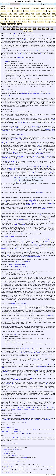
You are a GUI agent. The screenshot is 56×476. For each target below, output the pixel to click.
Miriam (41, 19)
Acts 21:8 (33, 409)
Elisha (15, 13)
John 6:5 (38, 407)
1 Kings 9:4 (39, 145)
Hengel (5, 447)
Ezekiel (38, 13)
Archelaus (51, 8)
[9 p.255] (16, 429)
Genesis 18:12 (36, 50)
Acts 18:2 (22, 419)
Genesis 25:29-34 (39, 192)
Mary (23, 19)
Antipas (35, 8)
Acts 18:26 (33, 419)
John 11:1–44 (30, 348)
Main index (5, 4)
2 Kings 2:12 (51, 172)
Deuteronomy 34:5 (16, 379)
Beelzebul (32, 11)
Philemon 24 (48, 93)
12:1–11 (38, 348)
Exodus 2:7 (47, 358)
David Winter (6, 449)
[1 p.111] (34, 365)
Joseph (53, 16)
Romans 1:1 (42, 385)
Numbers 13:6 (35, 126)
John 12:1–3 (37, 352)
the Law (30, 378)
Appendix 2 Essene (11, 215)
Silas (40, 21)
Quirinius (24, 21)
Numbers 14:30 (49, 129)
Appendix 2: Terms (25, 4)
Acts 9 (25, 385)
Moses (53, 19)
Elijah (10, 13)
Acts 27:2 (32, 93)
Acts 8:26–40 (27, 409)
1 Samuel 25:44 (49, 156)
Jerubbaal (39, 16)
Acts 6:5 (8, 409)
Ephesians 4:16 (45, 166)
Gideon (43, 13)
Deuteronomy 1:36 (5, 130)
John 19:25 (20, 134)
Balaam (9, 11)
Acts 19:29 (22, 93)
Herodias (5, 16)
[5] (27, 274)
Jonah (30, 28)
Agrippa (25, 8)
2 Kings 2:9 (34, 172)
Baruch (20, 11)
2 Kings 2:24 (17, 180)
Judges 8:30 (4, 201)
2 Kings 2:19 (17, 182)
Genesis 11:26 (23, 39)
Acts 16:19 (33, 429)
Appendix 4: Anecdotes (47, 4)
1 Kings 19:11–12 (12, 169)
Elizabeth (21, 13)
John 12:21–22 (44, 407)
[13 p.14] (39, 214)
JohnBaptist (46, 16)
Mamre (16, 248)
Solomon (53, 21)
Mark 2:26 (16, 33)
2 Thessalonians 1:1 (16, 431)
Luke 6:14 (26, 407)
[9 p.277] (48, 218)
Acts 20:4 (27, 93)
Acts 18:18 (27, 419)
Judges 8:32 (29, 201)
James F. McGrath (7, 472)
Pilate (23, 224)
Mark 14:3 (29, 352)
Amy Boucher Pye (7, 461)
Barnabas (15, 11)
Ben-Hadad (39, 11)
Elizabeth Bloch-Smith (8, 466)
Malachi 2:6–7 (14, 267)
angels (48, 289)
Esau (33, 13)
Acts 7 (46, 383)
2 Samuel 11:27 (22, 157)
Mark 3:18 (20, 407)
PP (11, 21)
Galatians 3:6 (19, 57)
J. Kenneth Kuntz (7, 464)
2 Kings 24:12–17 (50, 239)
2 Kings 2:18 (17, 179)
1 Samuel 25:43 (35, 156)
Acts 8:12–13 (20, 409)
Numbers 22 (10, 95)
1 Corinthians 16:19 (5, 419)
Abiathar (3, 8)
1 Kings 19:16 (12, 168)
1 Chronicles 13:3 (16, 138)
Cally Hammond (7, 459)
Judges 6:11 (35, 199)
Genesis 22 (30, 243)
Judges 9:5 (33, 203)
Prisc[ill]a (18, 21)
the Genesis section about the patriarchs (30, 256)
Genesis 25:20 (37, 245)
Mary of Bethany (8, 342)
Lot (11, 19)
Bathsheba (26, 11)
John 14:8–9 (52, 407)
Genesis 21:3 (48, 241)
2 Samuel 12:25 (26, 433)
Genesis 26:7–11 (49, 247)
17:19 (22, 241)
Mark (19, 19)
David (54, 11)
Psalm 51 (10, 140)
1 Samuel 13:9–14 (39, 153)
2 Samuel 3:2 (44, 157)
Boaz (4, 28)
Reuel (29, 21)
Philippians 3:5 (9, 383)
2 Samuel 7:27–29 (26, 137)
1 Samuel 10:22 (17, 153)
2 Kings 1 (28, 171)
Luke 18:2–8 (42, 208)
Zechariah (19, 24)
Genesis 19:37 (23, 303)
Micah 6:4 (38, 361)
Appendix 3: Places (36, 4)
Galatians (12, 72)
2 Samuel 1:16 (40, 149)
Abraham (17, 8)
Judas (7, 19)
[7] (34, 115)
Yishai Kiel (5, 469)
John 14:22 (30, 437)
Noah (43, 28)
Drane (13, 39)
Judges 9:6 (51, 203)
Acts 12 (14, 234)
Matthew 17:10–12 (10, 161)
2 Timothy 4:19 (47, 419)
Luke (15, 19)
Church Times (14, 455)
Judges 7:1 (27, 261)
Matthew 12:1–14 (13, 152)
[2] (52, 374)
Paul (2, 21)
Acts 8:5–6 (13, 409)
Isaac (17, 16)
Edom (4, 13)
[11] (18, 122)
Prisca (8, 89)
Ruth (52, 28)
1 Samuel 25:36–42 (20, 156)
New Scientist (4, 313)
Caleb (45, 11)
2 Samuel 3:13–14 (5, 157)
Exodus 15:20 (36, 359)
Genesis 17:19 (21, 53)
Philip (6, 21)
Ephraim (27, 13)
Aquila (42, 8)
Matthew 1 (17, 159)
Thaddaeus (3, 24)
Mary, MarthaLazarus (32, 19)
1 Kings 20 (40, 121)
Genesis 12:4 (14, 303)
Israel (23, 16)
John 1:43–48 (32, 407)
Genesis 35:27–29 (5, 248)
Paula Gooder (6, 451)
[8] (6, 242)
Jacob (29, 16)
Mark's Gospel (51, 315)
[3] (45, 417)
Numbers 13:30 (14, 127)
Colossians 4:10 (39, 93)
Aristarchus (3, 11)
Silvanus (47, 21)
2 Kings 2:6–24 (37, 166)
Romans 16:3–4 (39, 419)
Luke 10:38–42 (22, 348)
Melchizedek (48, 19)
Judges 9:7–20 (29, 204)
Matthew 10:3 (16, 437)
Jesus (25, 28)
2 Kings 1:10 (17, 178)
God (49, 13)
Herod (53, 13)
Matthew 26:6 (22, 352)
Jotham (2, 19)
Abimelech (9, 8)
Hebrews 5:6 (51, 364)
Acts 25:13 (21, 234)
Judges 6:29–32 (32, 200)
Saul (34, 21)
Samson (25, 31)
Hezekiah (12, 16)
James (34, 16)
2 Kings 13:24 (23, 122)
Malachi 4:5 (18, 161)
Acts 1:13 (3, 409)
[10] (12, 123)
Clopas (49, 11)
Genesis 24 (36, 244)
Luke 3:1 (21, 219)
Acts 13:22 (4, 142)
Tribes (11, 24)
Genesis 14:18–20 (42, 366)
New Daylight (15, 449)
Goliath (13, 28)
